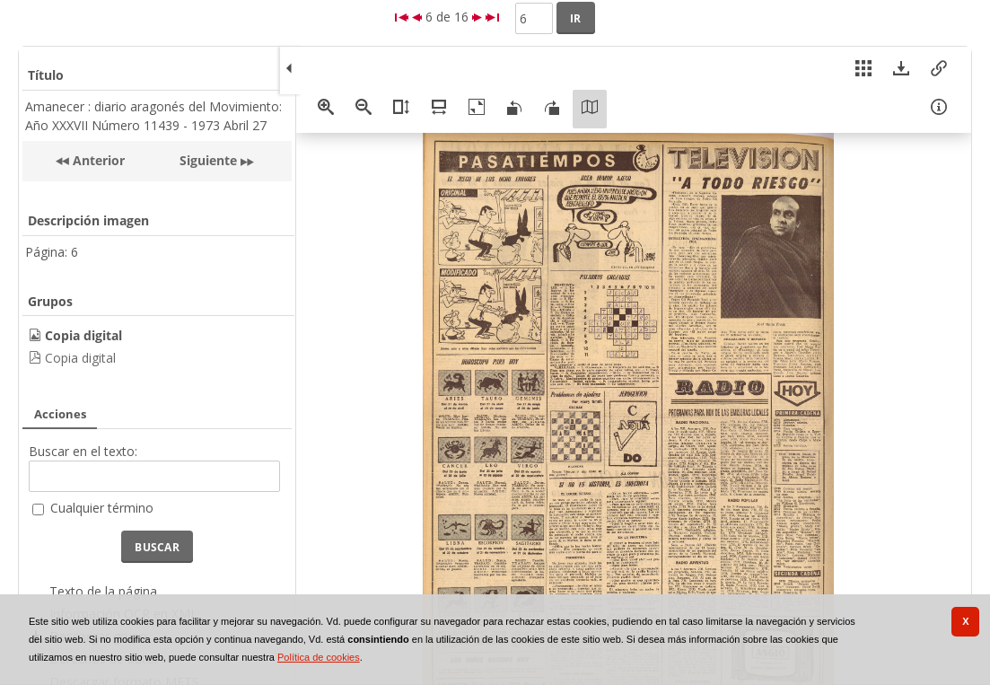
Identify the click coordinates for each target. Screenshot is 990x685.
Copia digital (80, 357)
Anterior (97, 160)
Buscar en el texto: (83, 451)
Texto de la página (103, 591)
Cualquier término (101, 507)
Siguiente (208, 160)
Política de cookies (318, 657)
